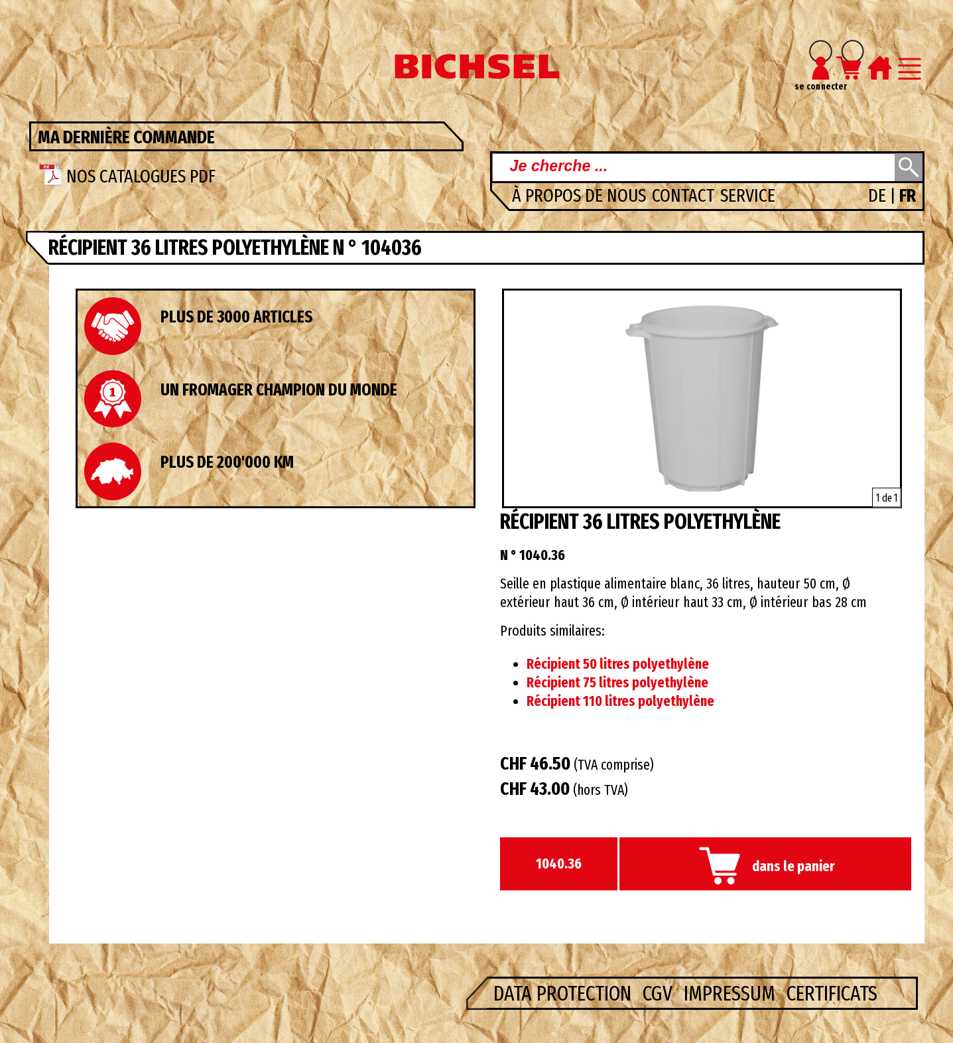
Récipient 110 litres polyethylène (620, 701)
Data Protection (564, 993)
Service (747, 195)
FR (907, 195)
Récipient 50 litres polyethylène (618, 664)
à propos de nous (581, 195)
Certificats (832, 993)
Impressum (732, 993)
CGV (660, 993)
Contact (685, 195)
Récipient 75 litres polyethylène (617, 682)
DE (879, 195)
